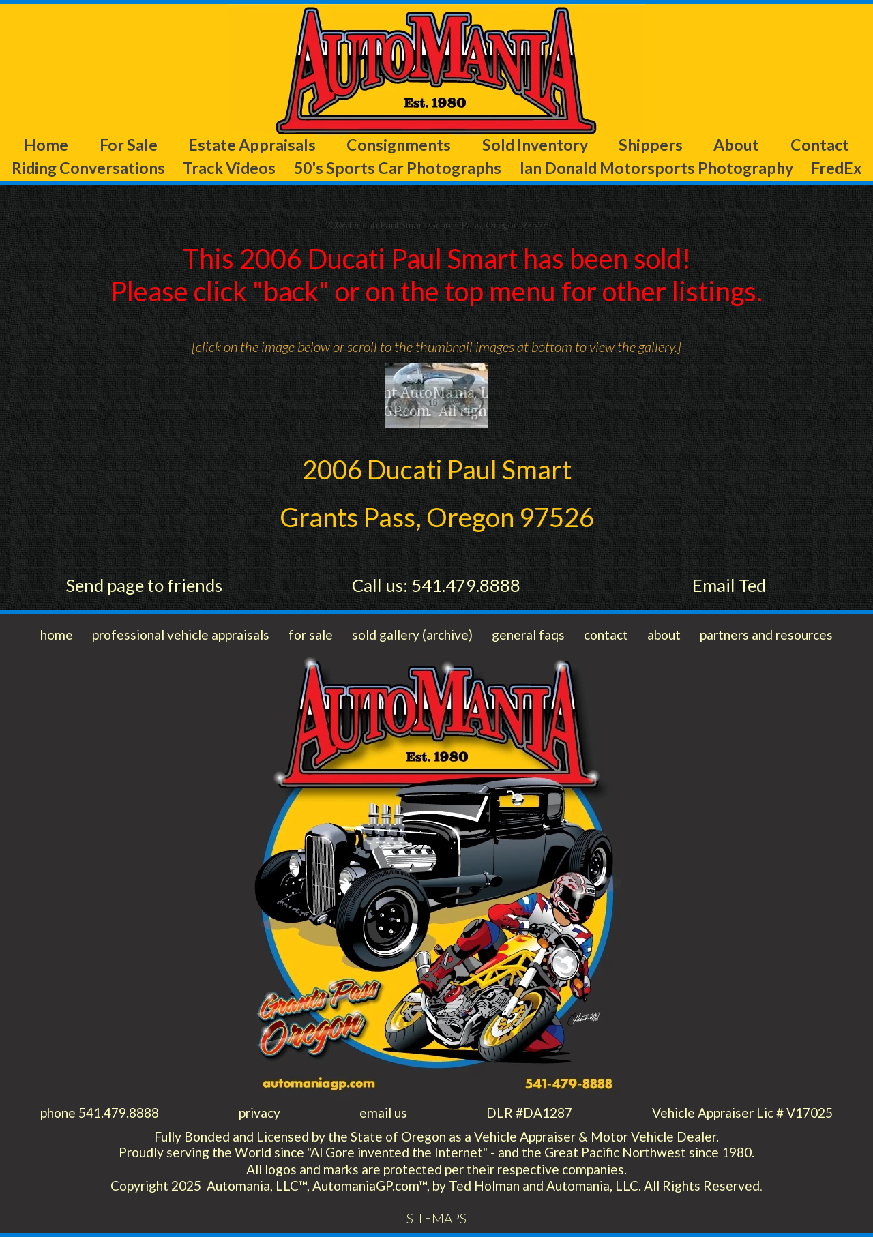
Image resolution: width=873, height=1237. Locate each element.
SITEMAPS (436, 1218)
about (664, 634)
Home (46, 144)
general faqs (528, 634)
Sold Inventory (535, 144)
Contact (819, 144)
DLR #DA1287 (529, 1112)
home (56, 634)
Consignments (398, 144)
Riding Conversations (88, 167)
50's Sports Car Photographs (397, 167)
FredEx (836, 167)
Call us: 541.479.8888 (436, 585)
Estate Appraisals (252, 144)
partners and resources (766, 634)
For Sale (129, 144)
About (736, 144)
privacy (259, 1112)
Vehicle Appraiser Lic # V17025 (742, 1112)
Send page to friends (143, 585)
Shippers (651, 144)
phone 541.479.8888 (99, 1112)
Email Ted (729, 585)
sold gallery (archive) (412, 634)
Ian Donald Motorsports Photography (656, 167)
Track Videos (229, 167)
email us (383, 1112)
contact (606, 634)
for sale (310, 634)
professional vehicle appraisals (180, 634)
